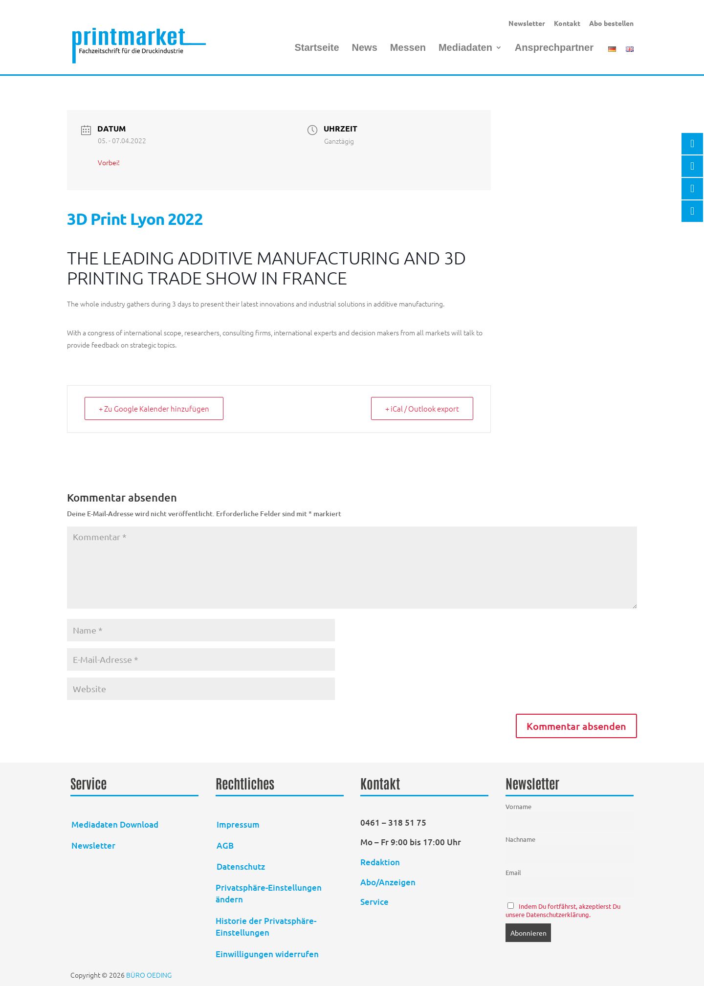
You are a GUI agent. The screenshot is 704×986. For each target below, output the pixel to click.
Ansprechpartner (554, 48)
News (364, 48)
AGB (225, 845)
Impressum (238, 824)
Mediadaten (465, 48)
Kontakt (567, 23)
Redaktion (381, 862)
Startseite (316, 48)
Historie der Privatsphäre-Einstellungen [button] (266, 926)
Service (374, 901)
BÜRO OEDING (149, 975)
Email (513, 872)
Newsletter (526, 23)
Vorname (518, 806)
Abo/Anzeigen (388, 882)
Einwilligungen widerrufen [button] (267, 954)
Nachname (520, 839)
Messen (408, 48)
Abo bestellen (611, 23)
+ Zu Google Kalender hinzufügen (154, 408)
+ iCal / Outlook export (422, 408)
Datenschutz (241, 866)
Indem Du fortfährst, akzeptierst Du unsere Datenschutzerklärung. (563, 910)
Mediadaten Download (114, 824)
